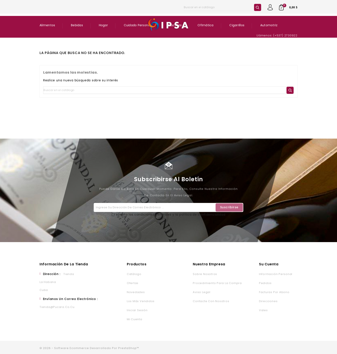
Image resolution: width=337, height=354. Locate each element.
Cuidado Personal (137, 25)
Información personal (275, 274)
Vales (263, 310)
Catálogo (134, 274)
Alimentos (47, 25)
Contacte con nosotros (211, 301)
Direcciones (268, 301)
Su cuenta (269, 264)
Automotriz (269, 25)
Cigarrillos (236, 25)
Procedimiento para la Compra (217, 283)
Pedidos (265, 283)
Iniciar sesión (137, 310)
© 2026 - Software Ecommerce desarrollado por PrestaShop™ (89, 348)
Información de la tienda (64, 264)
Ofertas (132, 283)
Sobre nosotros (205, 274)
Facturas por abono (274, 292)
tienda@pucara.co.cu (57, 307)
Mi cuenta (134, 319)
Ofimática (205, 25)
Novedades (136, 292)
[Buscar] (222, 7)
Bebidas (77, 25)
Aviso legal (201, 292)
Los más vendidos (141, 301)
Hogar (103, 25)
